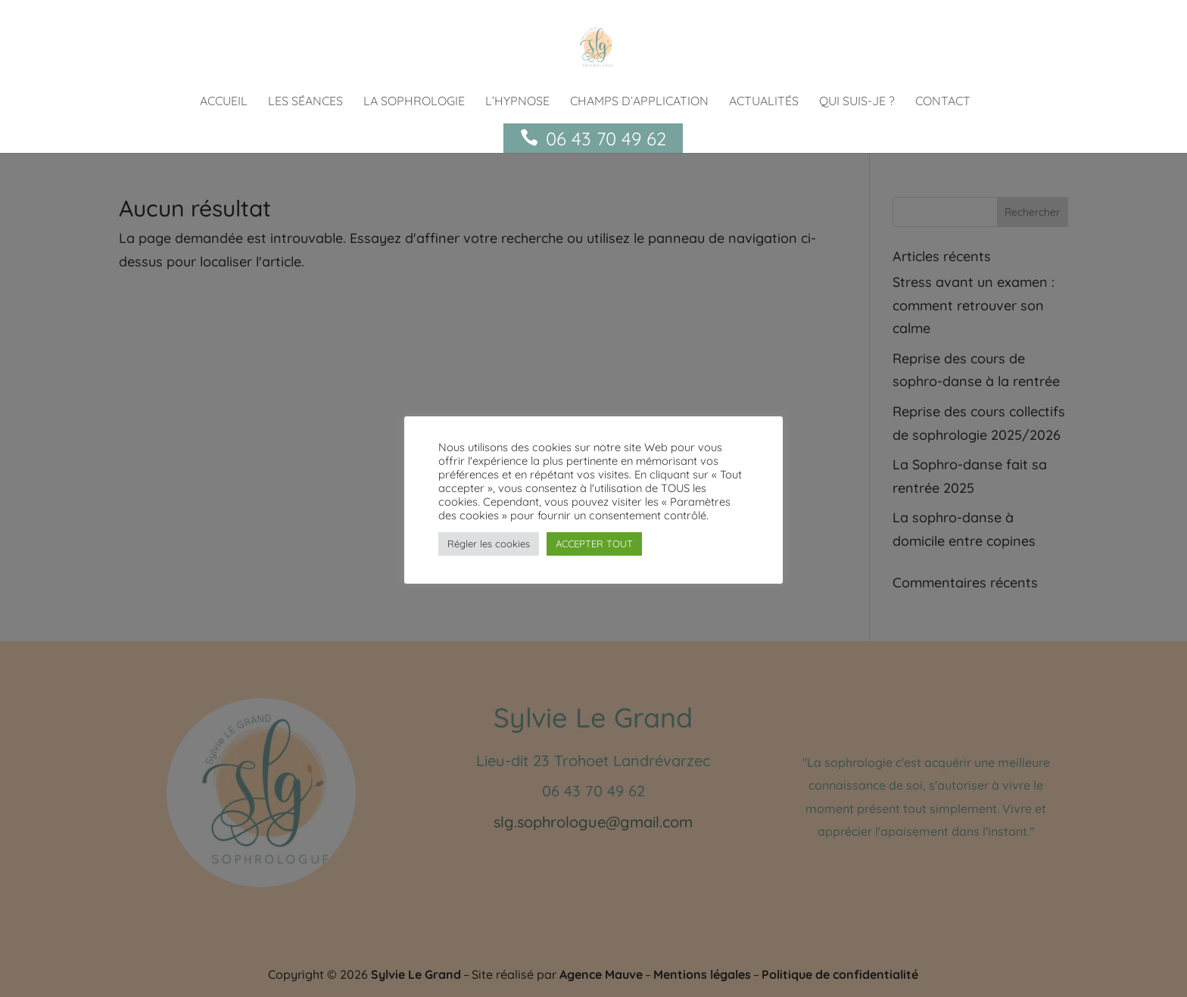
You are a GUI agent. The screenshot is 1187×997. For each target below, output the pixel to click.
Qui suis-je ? (857, 101)
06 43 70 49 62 (606, 138)
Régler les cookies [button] (488, 543)
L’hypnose (517, 101)
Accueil (224, 101)
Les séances (305, 101)
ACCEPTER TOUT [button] (594, 543)
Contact (942, 101)
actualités (764, 101)
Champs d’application (639, 101)
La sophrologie (414, 101)
